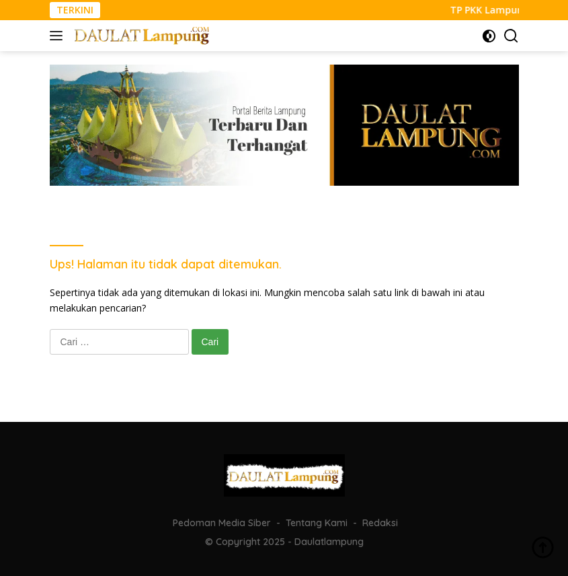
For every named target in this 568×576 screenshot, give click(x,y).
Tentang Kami (317, 523)
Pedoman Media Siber (222, 523)
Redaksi (380, 523)
